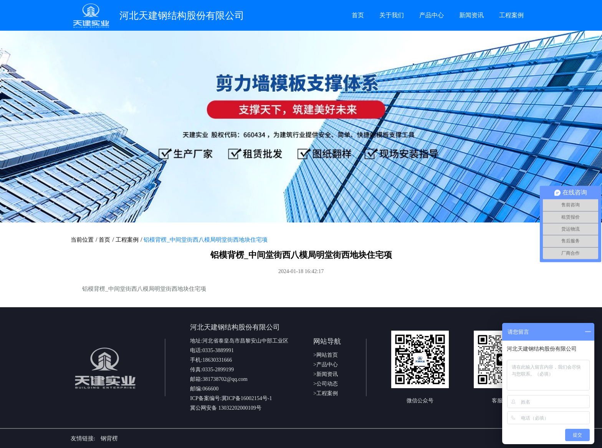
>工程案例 (325, 393)
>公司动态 (325, 384)
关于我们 (391, 15)
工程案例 (511, 15)
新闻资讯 (471, 15)
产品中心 (431, 15)
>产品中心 (325, 364)
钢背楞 (109, 438)
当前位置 (82, 240)
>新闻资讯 (325, 374)
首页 (358, 15)
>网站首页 (325, 355)
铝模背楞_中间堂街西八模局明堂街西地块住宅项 (206, 240)
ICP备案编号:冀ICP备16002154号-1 (231, 398)
